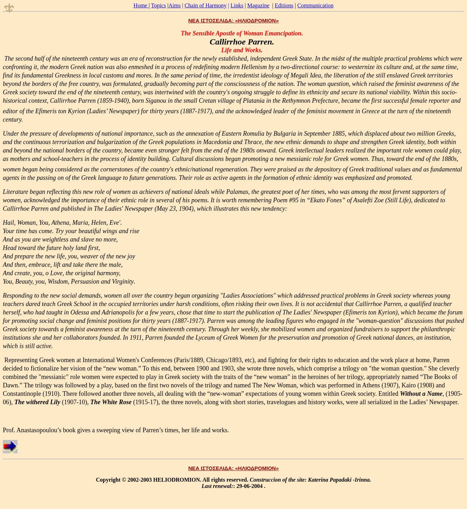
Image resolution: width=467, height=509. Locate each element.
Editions (284, 5)
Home (141, 5)
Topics (158, 5)
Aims (175, 5)
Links (237, 5)
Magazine (258, 5)
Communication (315, 5)
